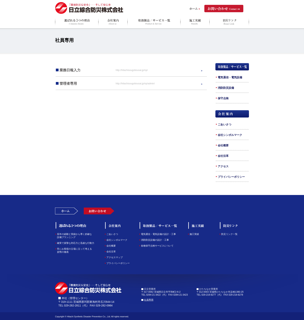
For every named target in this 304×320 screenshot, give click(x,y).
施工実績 (197, 225)
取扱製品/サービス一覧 (232, 67)
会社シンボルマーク (230, 134)
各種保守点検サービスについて (157, 245)
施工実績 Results (194, 22)
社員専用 (148, 299)
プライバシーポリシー (231, 176)
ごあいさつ (224, 124)
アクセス (223, 166)
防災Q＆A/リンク (234, 225)
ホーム (194, 9)
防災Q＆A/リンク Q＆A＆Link (229, 22)
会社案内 (232, 114)
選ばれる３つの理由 (71, 225)
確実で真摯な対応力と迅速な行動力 (75, 243)
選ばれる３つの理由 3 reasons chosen (76, 22)
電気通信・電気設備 (230, 77)
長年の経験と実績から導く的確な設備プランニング (74, 236)
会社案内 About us (112, 22)
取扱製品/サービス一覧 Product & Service (153, 22)
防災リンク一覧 (229, 234)
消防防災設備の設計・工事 (155, 240)
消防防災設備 (226, 87)
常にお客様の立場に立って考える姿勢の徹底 (74, 250)
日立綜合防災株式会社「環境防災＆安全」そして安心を (88, 288)
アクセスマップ (114, 257)
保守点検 (223, 98)
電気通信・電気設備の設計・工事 (158, 234)
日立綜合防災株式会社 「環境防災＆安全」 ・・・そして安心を (89, 8)
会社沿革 (223, 155)
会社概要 (223, 145)
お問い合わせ (223, 8)
